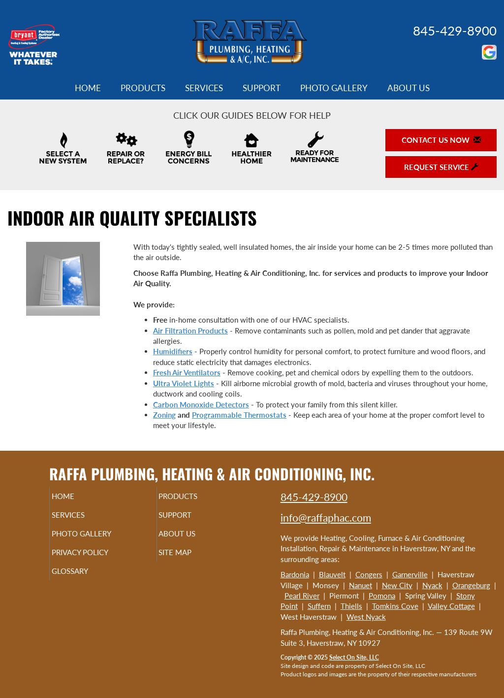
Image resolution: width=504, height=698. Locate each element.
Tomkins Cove (395, 605)
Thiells (351, 605)
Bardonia (295, 574)
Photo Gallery (334, 88)
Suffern (319, 605)
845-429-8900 (455, 30)
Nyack (432, 585)
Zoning (164, 414)
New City (397, 585)
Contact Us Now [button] (441, 139)
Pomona (382, 595)
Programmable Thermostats (239, 414)
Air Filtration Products (190, 330)
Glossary (86, 579)
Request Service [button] (441, 167)
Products (143, 88)
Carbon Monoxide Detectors (201, 404)
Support (262, 88)
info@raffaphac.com (326, 517)
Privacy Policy (98, 559)
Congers (368, 574)
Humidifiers (172, 351)
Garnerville (410, 574)
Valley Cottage (451, 605)
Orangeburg (471, 585)
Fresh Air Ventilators (186, 372)
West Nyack (366, 616)
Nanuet (360, 585)
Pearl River (301, 595)
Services (204, 88)
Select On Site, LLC (354, 657)
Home (88, 88)
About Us (408, 88)
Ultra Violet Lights (183, 383)
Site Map (192, 559)
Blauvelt (332, 574)
